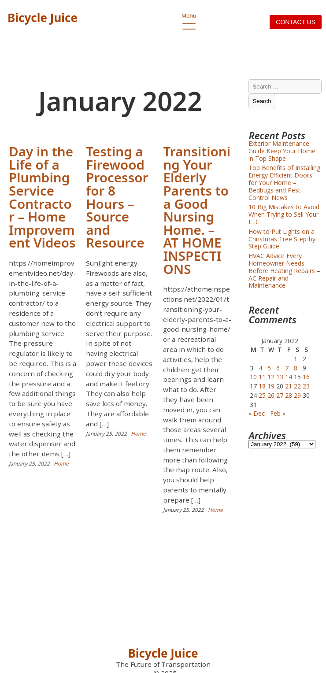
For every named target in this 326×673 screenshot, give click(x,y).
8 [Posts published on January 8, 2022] (295, 368)
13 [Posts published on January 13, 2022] (279, 377)
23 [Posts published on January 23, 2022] (306, 386)
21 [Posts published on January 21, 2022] (288, 386)
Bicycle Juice (42, 18)
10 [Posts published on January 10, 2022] (253, 377)
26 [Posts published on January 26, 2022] (270, 395)
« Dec (256, 413)
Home (61, 463)
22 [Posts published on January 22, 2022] (297, 386)
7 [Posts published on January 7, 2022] (287, 368)
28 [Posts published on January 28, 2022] (288, 395)
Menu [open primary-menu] (189, 18)
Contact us (295, 22)
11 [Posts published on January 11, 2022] (262, 377)
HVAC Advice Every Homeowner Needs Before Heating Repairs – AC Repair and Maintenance (284, 270)
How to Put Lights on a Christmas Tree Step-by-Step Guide (283, 239)
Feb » (277, 413)
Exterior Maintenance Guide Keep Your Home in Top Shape (281, 151)
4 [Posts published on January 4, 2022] (260, 368)
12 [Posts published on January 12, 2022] (270, 377)
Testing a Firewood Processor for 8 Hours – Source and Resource (117, 196)
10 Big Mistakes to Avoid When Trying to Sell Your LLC (283, 214)
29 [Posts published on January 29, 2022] (297, 395)
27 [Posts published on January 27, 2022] (279, 395)
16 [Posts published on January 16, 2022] (306, 377)
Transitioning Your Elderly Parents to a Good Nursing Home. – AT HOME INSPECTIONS (196, 209)
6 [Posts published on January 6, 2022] (278, 368)
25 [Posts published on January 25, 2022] (262, 395)
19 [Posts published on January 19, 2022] (270, 386)
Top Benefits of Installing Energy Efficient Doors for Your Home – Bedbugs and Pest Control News (284, 182)
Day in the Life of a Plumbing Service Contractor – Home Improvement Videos (42, 196)
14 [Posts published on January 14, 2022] (288, 377)
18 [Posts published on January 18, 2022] (262, 386)
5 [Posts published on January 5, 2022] (269, 368)
